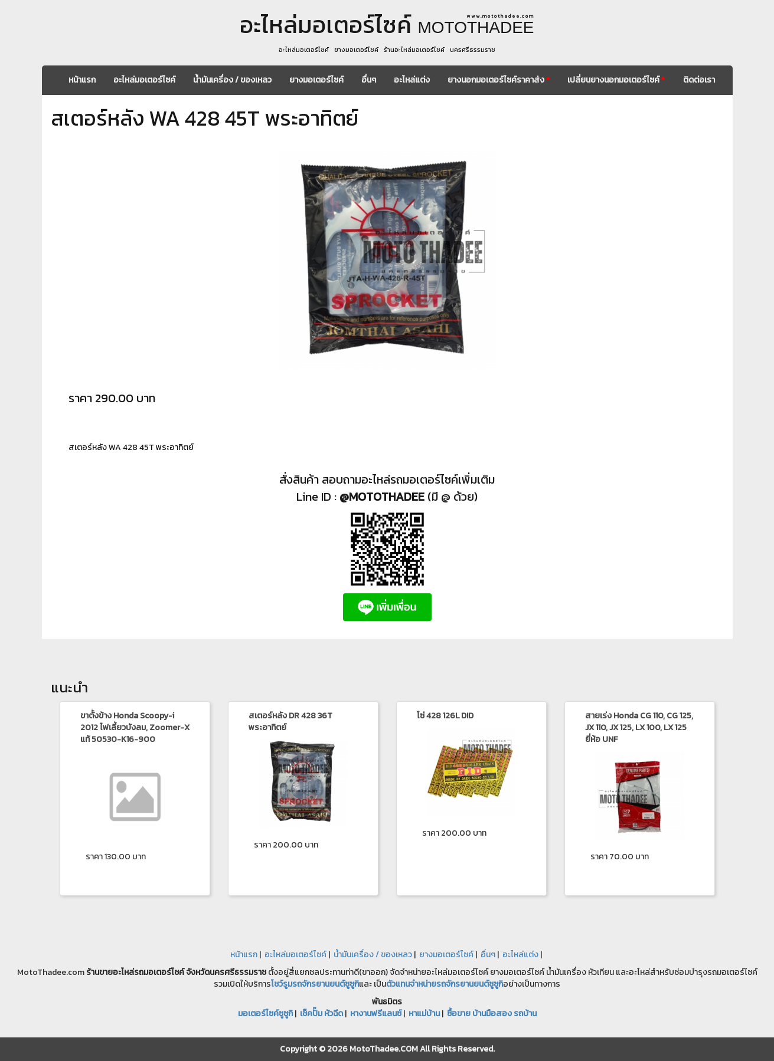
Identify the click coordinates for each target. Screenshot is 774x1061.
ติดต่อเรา (699, 80)
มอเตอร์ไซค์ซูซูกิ (265, 1013)
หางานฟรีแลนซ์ (375, 1013)
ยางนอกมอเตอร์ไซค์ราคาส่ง (499, 80)
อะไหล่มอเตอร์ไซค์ (144, 80)
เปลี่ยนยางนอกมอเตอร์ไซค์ (616, 80)
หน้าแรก (82, 80)
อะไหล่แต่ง (412, 80)
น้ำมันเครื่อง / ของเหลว (232, 80)
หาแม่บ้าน (424, 1013)
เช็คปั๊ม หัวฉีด (321, 1013)
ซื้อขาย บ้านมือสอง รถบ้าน (492, 1013)
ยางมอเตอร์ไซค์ (316, 80)
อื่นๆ (368, 80)
